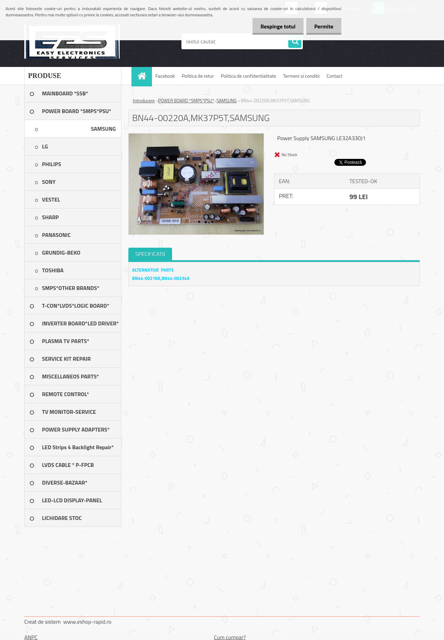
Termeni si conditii (301, 75)
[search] (295, 41)
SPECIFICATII (150, 254)
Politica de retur (198, 75)
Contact (334, 75)
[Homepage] (144, 76)
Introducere (144, 100)
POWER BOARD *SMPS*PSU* (186, 100)
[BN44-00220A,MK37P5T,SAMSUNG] (196, 136)
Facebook (165, 75)
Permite (323, 26)
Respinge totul (275, 26)
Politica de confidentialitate (248, 75)
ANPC (31, 637)
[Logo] (72, 41)
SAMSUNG (226, 100)
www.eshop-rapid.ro (87, 621)
